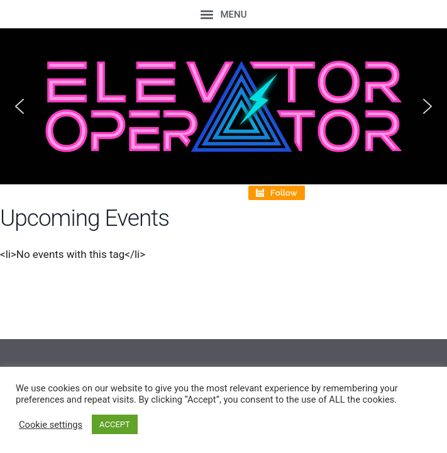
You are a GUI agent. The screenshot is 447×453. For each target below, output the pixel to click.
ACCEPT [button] (114, 424)
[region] (223, 106)
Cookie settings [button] (50, 424)
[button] (223, 14)
